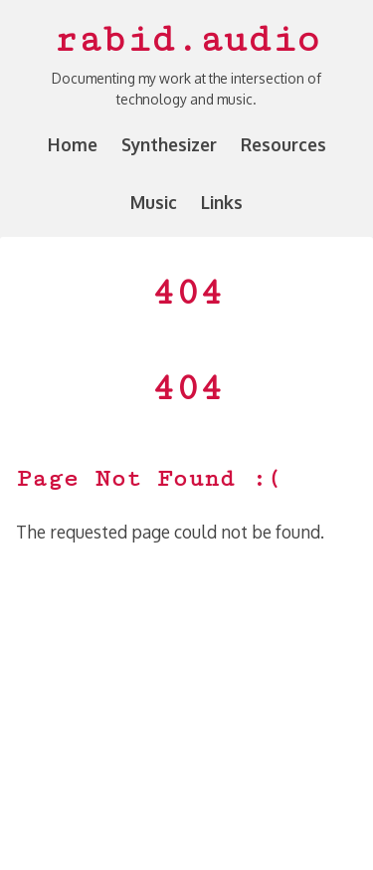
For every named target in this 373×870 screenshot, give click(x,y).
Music (153, 202)
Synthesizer (169, 144)
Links (222, 202)
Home (72, 144)
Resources (283, 144)
